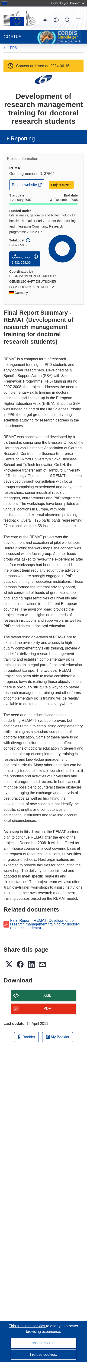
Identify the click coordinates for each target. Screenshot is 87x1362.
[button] (56, 20)
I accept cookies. (43, 1343)
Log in (45, 20)
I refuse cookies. (43, 1354)
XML (47, 995)
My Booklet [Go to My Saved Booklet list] (57, 1037)
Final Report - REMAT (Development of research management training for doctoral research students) (45, 924)
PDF (47, 1008)
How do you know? (68, 3)
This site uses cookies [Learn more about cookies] (27, 1326)
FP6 (13, 48)
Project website (25, 186)
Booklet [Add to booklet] (26, 1036)
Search (67, 20)
